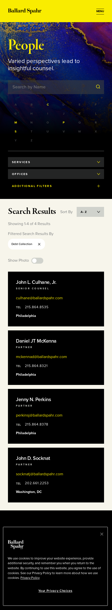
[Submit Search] (98, 87)
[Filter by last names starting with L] (96, 113)
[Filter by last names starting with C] (48, 104)
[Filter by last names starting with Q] (79, 122)
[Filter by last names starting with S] (15, 131)
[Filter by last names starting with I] (48, 113)
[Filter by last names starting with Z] (31, 140)
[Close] (101, 534)
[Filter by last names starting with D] (63, 104)
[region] (55, 566)
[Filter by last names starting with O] (48, 122)
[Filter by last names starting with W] (79, 131)
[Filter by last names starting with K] (79, 113)
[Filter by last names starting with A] (15, 104)
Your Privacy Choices (55, 591)
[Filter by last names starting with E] (79, 104)
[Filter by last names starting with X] (96, 131)
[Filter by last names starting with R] (96, 122)
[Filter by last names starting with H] (31, 113)
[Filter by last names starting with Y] (15, 140)
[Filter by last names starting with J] (63, 113)
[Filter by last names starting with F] (96, 104)
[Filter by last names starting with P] (63, 122)
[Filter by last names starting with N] (31, 122)
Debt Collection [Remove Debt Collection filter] (26, 244)
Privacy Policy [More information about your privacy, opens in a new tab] (30, 578)
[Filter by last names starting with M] (15, 122)
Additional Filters (56, 186)
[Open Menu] (100, 11)
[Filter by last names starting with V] (63, 131)
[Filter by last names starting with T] (31, 131)
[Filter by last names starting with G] (15, 113)
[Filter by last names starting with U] (48, 131)
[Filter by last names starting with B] (31, 104)
